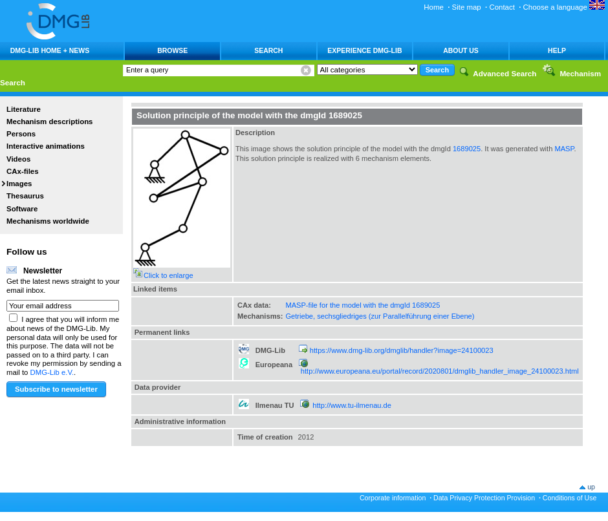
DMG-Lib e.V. (52, 372)
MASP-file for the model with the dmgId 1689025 (362, 305)
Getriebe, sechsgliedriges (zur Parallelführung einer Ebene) (379, 316)
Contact (501, 7)
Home (434, 7)
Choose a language (564, 7)
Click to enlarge (168, 275)
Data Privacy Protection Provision (484, 498)
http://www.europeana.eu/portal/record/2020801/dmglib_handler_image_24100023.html (440, 371)
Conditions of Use (570, 498)
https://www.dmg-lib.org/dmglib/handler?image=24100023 (402, 350)
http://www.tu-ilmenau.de (351, 405)
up (591, 487)
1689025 (467, 149)
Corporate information (393, 498)
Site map (466, 7)
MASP (564, 149)
